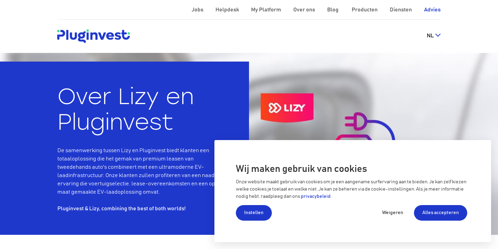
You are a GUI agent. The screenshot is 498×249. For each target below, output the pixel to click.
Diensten (401, 9)
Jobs (198, 9)
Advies (432, 9)
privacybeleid (316, 196)
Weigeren (392, 212)
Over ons (304, 9)
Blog (333, 9)
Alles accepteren (440, 212)
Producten (365, 9)
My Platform (266, 9)
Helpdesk (227, 9)
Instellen (254, 212)
